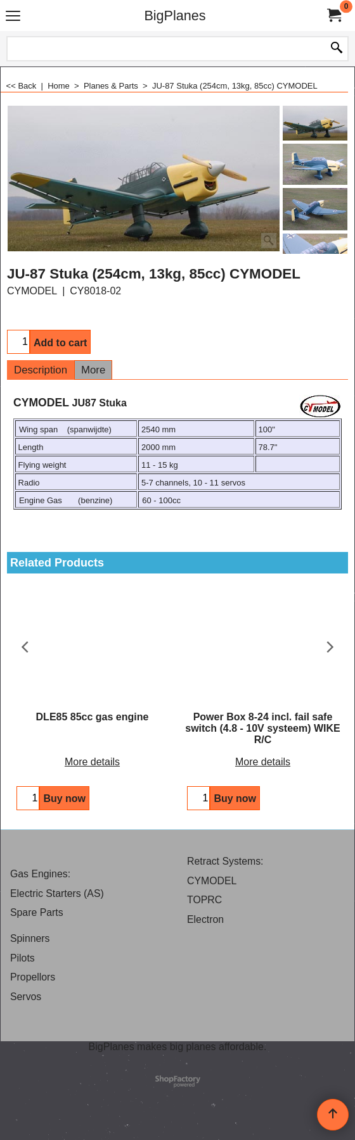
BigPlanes (174, 15)
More (93, 370)
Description (40, 370)
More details (92, 761)
